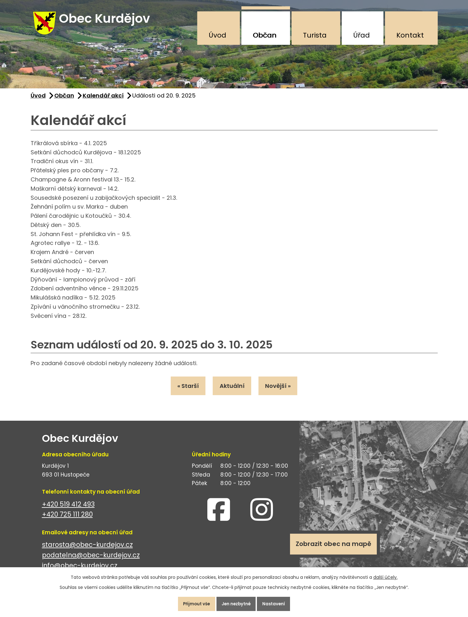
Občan (264, 35)
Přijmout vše (191, 602)
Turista (315, 35)
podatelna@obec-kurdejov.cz (91, 562)
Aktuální (232, 392)
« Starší (183, 392)
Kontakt (410, 35)
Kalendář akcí (103, 100)
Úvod (217, 35)
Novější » (283, 392)
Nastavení (280, 602)
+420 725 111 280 (67, 521)
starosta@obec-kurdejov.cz (87, 552)
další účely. (385, 574)
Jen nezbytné (236, 602)
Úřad (361, 35)
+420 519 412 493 (68, 511)
